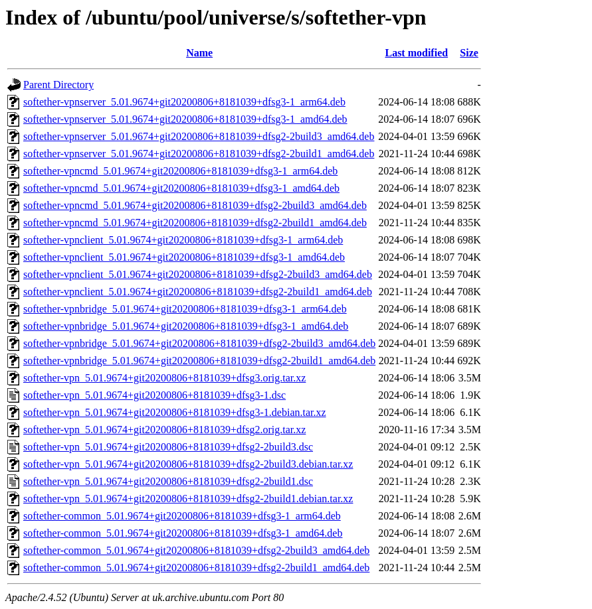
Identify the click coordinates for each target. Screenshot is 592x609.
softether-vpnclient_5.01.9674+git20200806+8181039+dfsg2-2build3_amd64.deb (197, 274)
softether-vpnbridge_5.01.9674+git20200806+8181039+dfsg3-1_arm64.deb (185, 308)
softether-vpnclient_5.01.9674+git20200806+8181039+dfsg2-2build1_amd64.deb (197, 291)
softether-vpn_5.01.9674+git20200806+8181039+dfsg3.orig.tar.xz (164, 377)
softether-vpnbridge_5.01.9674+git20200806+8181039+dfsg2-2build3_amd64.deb (199, 343)
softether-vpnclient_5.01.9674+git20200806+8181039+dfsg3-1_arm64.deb (183, 239)
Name (199, 52)
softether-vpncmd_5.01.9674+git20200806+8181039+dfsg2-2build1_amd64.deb (195, 222)
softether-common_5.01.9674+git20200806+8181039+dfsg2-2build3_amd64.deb (196, 550)
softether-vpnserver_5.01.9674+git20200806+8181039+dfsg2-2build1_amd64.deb (198, 153)
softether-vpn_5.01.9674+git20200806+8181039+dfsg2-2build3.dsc (168, 446)
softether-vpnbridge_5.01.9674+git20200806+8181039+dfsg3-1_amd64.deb (185, 326)
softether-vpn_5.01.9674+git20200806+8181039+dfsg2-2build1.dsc (168, 481)
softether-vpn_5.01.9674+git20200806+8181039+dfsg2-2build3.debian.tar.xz (188, 464)
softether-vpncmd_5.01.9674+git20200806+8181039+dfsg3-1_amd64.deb (181, 188)
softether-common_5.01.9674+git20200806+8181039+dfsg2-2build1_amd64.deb (196, 567)
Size (469, 52)
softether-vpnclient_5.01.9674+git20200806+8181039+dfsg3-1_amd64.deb (184, 257)
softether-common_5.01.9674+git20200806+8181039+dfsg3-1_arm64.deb (182, 515)
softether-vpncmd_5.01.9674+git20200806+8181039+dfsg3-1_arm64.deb (180, 170)
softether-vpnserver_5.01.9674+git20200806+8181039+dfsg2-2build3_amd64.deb (198, 136)
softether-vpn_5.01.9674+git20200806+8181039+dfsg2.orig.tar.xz (164, 429)
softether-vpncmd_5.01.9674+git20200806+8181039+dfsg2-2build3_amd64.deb (195, 205)
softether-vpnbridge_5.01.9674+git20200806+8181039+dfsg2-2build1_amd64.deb (199, 360)
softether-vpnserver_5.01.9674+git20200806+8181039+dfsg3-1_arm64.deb (184, 101)
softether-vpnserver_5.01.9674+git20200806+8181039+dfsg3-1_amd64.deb (185, 119)
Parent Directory (58, 84)
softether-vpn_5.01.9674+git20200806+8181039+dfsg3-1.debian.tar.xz (174, 412)
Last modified (416, 52)
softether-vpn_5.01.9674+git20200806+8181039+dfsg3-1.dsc (154, 395)
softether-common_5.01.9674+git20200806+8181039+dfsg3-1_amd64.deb (182, 533)
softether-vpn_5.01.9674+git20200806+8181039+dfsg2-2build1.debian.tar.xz (188, 498)
